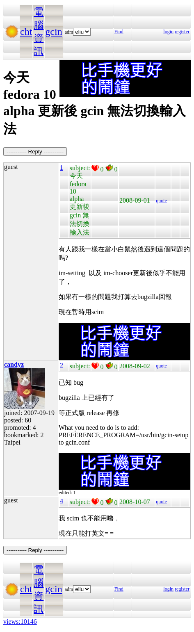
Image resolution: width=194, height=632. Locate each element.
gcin (53, 31)
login (168, 31)
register (182, 31)
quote (161, 200)
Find (118, 31)
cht (26, 31)
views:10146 (20, 621)
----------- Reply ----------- (35, 151)
